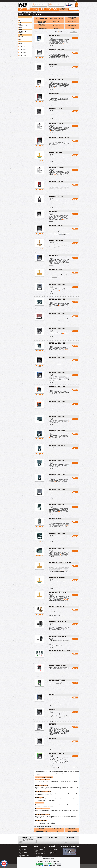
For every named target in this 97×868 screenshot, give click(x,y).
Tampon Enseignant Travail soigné (57, 680)
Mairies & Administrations (41, 831)
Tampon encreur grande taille (57, 123)
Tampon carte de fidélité (55, 519)
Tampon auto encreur (54, 35)
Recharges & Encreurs (24, 855)
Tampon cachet (53, 64)
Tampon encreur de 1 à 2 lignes (57, 533)
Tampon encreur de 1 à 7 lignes (57, 299)
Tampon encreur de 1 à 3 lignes (57, 328)
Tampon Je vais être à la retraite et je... (59, 592)
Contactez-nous (71, 841)
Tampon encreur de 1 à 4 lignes (57, 343)
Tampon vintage (72, 28)
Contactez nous (53, 850)
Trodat (21, 18)
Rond (20, 27)
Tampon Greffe (53, 709)
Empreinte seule (23, 853)
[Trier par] (73, 33)
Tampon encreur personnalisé (56, 50)
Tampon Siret (52, 724)
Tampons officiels (57, 21)
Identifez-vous (65, 0)
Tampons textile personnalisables (41, 25)
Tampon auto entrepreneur (56, 79)
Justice (56, 831)
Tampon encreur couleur (55, 108)
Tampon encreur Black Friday (56, 226)
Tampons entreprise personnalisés (41, 21)
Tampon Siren (52, 738)
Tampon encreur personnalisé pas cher (59, 138)
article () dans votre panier (70, 4)
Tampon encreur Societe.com (56, 753)
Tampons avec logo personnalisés (72, 18)
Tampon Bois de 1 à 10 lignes (56, 240)
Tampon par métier (24, 852)
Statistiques (45, 865)
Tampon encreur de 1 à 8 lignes (57, 284)
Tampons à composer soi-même (56, 18)
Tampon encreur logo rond (56, 182)
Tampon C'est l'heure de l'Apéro (57, 577)
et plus (22, 55)
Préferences (52, 865)
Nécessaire (38, 865)
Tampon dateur (23, 849)
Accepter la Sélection (49, 863)
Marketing (58, 865)
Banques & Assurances (72, 831)
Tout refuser (57, 863)
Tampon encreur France (54, 853)
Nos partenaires (53, 852)
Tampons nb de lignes (56, 25)
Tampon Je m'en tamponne (55, 270)
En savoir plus (51, 45)
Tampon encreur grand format (57, 167)
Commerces (41, 828)
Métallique (22, 38)
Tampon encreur (53, 211)
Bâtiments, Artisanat (71, 828)
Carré (20, 24)
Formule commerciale (72, 25)
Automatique (22, 31)
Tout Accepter (39, 863)
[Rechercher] (72, 9)
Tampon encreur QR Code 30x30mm (57, 621)
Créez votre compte (72, 0)
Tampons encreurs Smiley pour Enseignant (60, 651)
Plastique (21, 36)
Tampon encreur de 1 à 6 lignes (57, 357)
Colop (20, 20)
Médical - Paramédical (57, 828)
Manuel (21, 32)
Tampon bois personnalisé (55, 152)
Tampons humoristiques (41, 28)
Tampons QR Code (56, 28)
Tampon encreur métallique (56, 196)
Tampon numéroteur (24, 850)
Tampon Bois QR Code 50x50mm (56, 607)
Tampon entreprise (54, 94)
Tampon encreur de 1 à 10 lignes (57, 445)
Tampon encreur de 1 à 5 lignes (57, 313)
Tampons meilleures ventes (41, 18)
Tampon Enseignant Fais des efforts (58, 665)
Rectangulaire (23, 25)
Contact (77, 0)
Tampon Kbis (52, 695)
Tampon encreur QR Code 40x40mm (57, 636)
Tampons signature (72, 21)
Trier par (68, 33)
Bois (20, 39)
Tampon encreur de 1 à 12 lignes (57, 431)
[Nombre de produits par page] (74, 31)
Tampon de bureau (53, 255)
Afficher (70, 30)
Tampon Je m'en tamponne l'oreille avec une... (60, 563)
